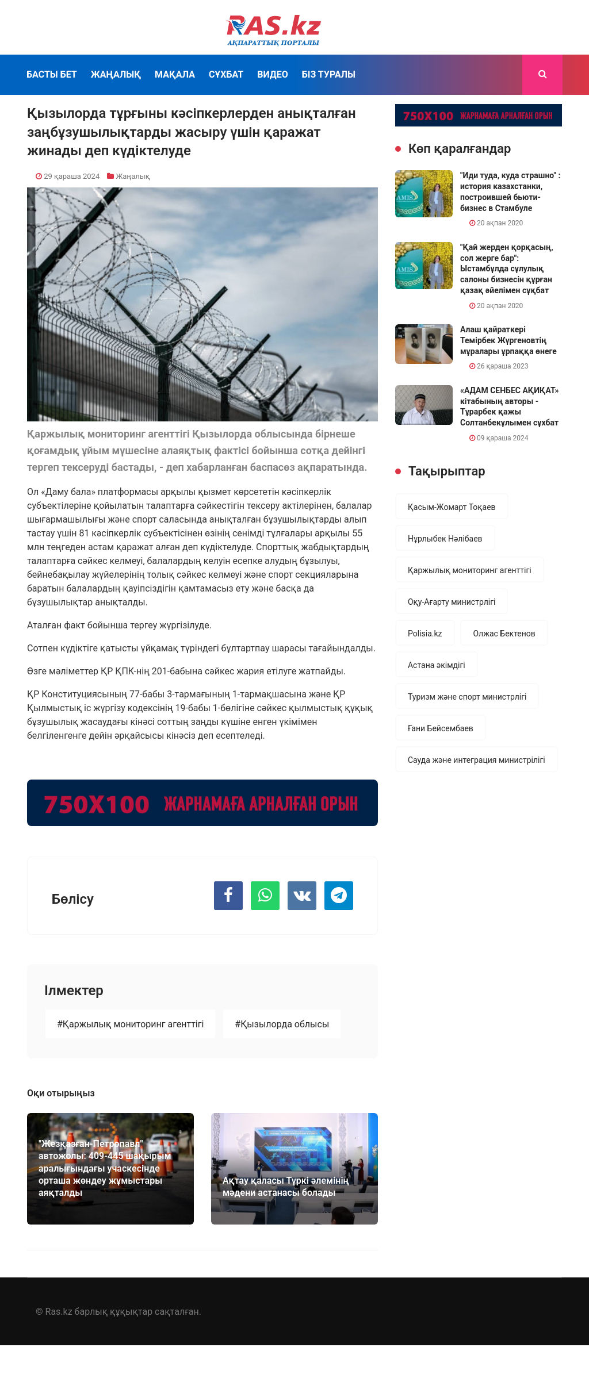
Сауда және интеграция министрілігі (476, 760)
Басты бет (51, 74)
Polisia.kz (425, 633)
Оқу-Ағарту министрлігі (451, 602)
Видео (272, 74)
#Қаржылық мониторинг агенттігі (130, 1024)
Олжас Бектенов (504, 633)
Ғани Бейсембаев (440, 728)
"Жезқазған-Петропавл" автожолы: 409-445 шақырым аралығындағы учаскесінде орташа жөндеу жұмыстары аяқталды (105, 1168)
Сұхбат (226, 74)
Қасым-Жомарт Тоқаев (452, 507)
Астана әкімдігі (436, 665)
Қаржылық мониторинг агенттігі (469, 570)
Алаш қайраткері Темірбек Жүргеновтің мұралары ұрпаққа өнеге (508, 340)
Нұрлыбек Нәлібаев (445, 538)
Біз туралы (328, 74)
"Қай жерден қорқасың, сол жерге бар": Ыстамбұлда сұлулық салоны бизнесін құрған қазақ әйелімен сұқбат (506, 269)
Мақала (175, 74)
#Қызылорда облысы (282, 1024)
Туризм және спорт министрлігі (467, 696)
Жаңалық (116, 74)
